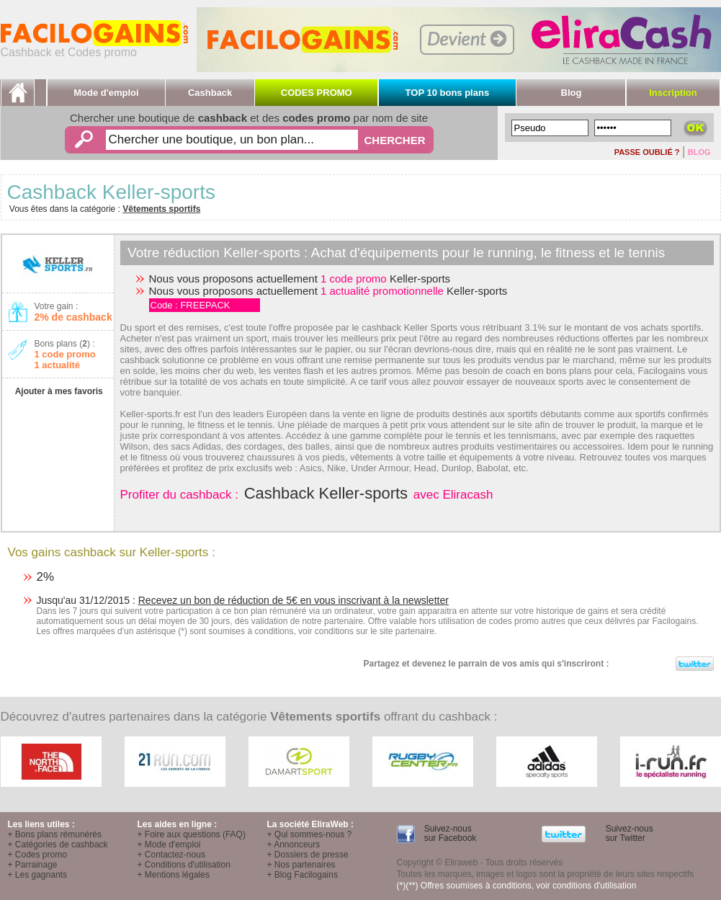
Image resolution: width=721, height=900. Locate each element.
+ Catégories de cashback (58, 844)
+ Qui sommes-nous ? (309, 834)
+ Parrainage (33, 865)
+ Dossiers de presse (308, 855)
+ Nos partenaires (301, 865)
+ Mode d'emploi (169, 844)
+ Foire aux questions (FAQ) (192, 834)
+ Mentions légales (174, 875)
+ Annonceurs (294, 844)
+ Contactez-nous (171, 855)
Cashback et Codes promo (94, 47)
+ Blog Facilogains (302, 875)
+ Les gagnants (37, 875)
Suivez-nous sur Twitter (628, 833)
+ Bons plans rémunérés (55, 834)
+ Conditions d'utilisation (184, 865)
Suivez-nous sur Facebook (448, 833)
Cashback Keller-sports (326, 493)
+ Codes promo (37, 855)
